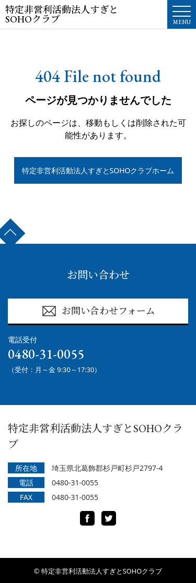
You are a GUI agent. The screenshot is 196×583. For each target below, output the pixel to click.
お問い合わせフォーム (98, 311)
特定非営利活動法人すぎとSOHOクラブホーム (98, 170)
